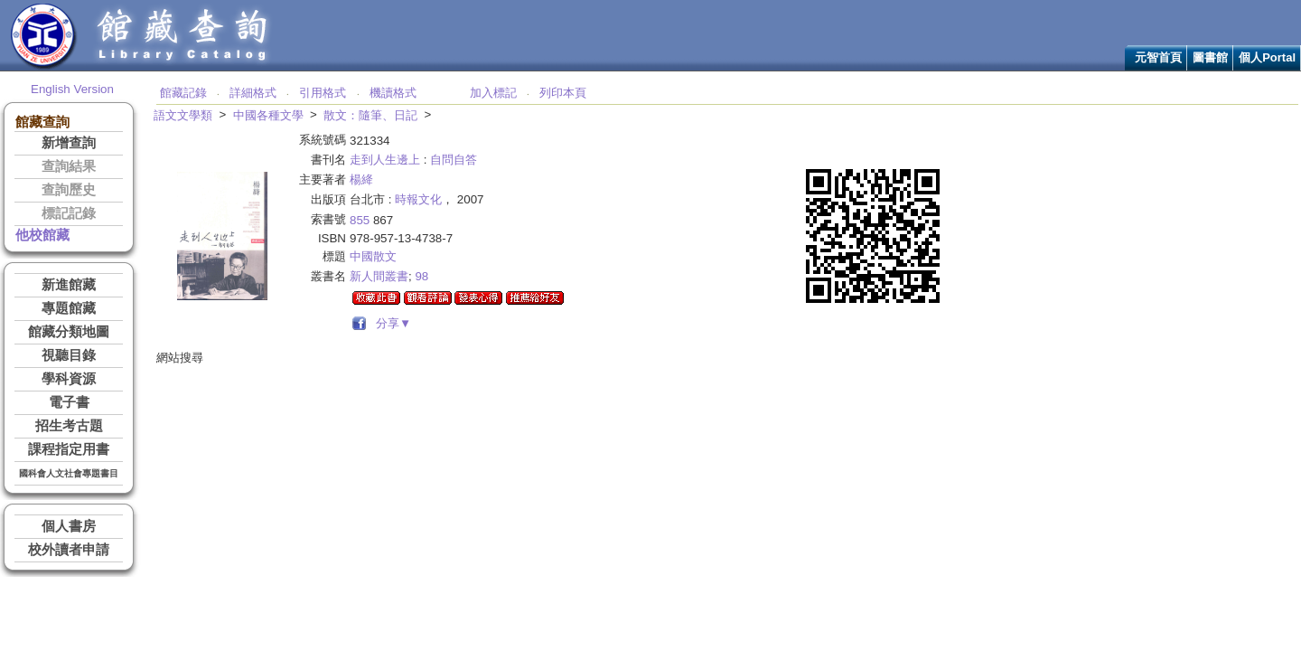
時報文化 (418, 199)
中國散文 (373, 256)
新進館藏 (69, 285)
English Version (72, 89)
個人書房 (69, 526)
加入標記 (493, 92)
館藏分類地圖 (68, 332)
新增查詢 (69, 143)
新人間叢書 (379, 276)
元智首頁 (1158, 57)
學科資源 (69, 379)
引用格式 (322, 92)
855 (360, 220)
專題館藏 (69, 308)
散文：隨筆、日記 (370, 115)
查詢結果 (69, 166)
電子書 (69, 402)
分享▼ (391, 323)
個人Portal (1267, 57)
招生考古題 (69, 426)
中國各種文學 (268, 115)
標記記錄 (69, 213)
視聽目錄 (69, 355)
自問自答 (453, 159)
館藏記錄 (183, 92)
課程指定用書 (68, 449)
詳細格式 (252, 92)
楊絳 (361, 179)
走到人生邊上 (385, 159)
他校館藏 (42, 235)
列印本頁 (562, 92)
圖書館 (1210, 57)
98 (421, 276)
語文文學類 (183, 115)
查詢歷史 (69, 190)
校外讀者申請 (68, 549)
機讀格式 (393, 92)
